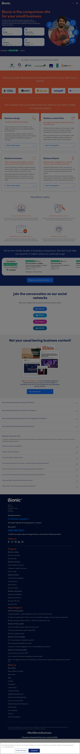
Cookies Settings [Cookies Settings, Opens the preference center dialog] (21, 750)
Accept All (34, 750)
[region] (40, 748)
